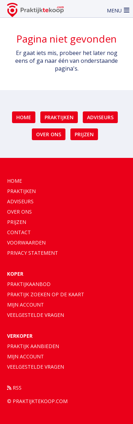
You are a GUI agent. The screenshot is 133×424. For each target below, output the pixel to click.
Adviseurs (100, 117)
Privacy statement (32, 252)
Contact (19, 232)
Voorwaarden (26, 242)
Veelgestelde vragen (35, 315)
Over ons (48, 134)
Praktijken (59, 117)
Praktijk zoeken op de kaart (45, 294)
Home (23, 117)
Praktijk (33, 346)
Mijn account (25, 304)
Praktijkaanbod (29, 284)
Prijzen (84, 134)
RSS (14, 387)
